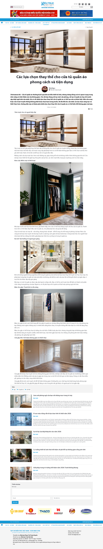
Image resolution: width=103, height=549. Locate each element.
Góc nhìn (69, 22)
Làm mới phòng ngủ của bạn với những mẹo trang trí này (52, 395)
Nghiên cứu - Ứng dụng (34, 22)
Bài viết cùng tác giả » (55, 90)
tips (14, 389)
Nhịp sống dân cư (78, 22)
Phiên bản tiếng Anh (17, 7)
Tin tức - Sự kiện (9, 22)
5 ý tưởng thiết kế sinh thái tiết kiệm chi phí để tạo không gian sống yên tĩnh (59, 450)
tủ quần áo (20, 389)
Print (90, 109)
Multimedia (88, 22)
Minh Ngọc (52, 88)
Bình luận (14, 486)
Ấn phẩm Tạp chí (97, 22)
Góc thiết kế (46, 22)
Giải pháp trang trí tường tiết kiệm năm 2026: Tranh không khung (55, 468)
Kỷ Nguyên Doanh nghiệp (58, 22)
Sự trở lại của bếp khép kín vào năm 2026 (47, 431)
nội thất (27, 389)
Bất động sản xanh (21, 22)
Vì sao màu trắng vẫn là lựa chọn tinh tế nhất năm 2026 (52, 413)
